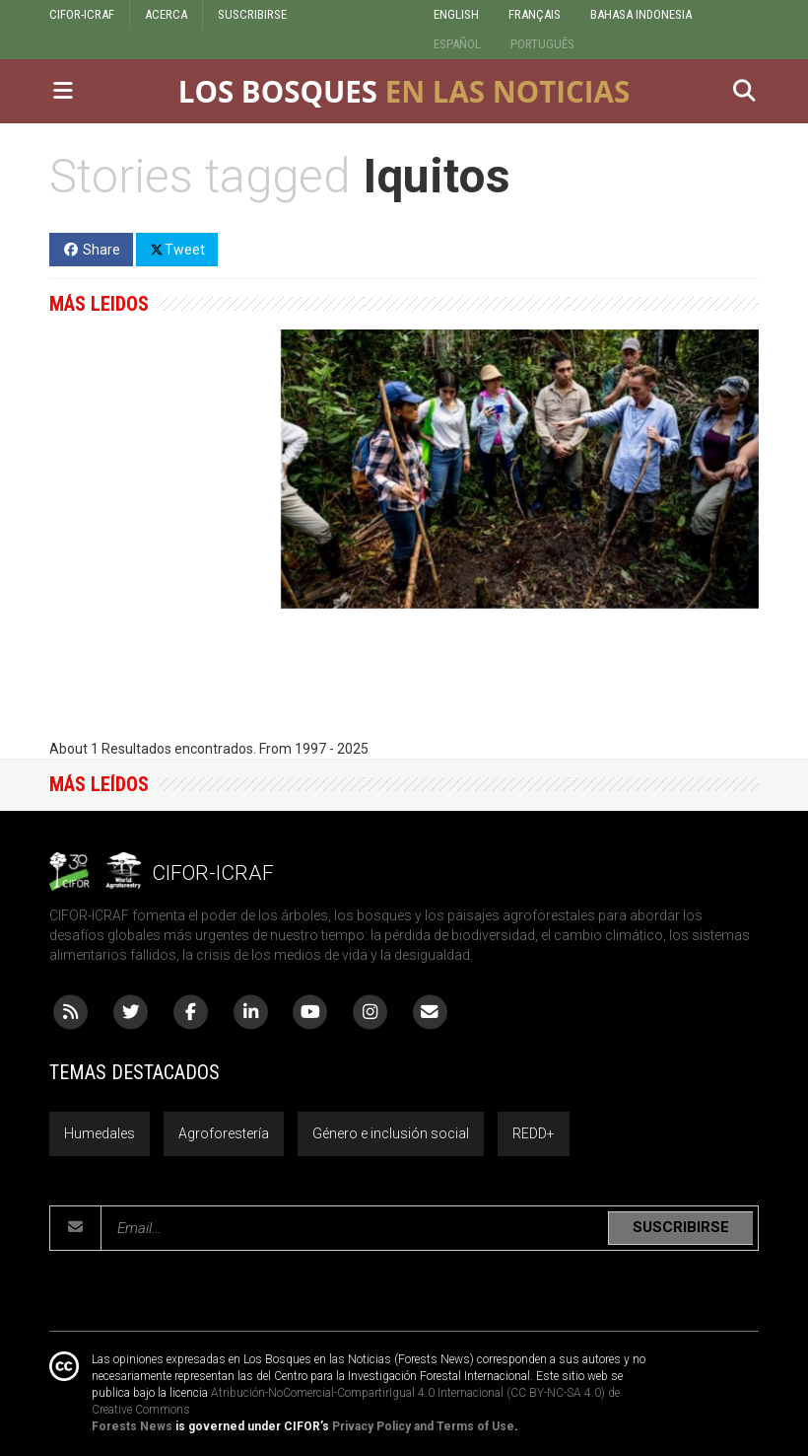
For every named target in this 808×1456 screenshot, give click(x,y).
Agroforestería (223, 1133)
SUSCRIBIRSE (252, 14)
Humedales (99, 1133)
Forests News (132, 1426)
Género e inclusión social (390, 1133)
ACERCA (166, 14)
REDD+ (533, 1133)
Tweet (177, 248)
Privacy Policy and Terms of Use (423, 1426)
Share (91, 249)
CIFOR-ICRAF (81, 14)
